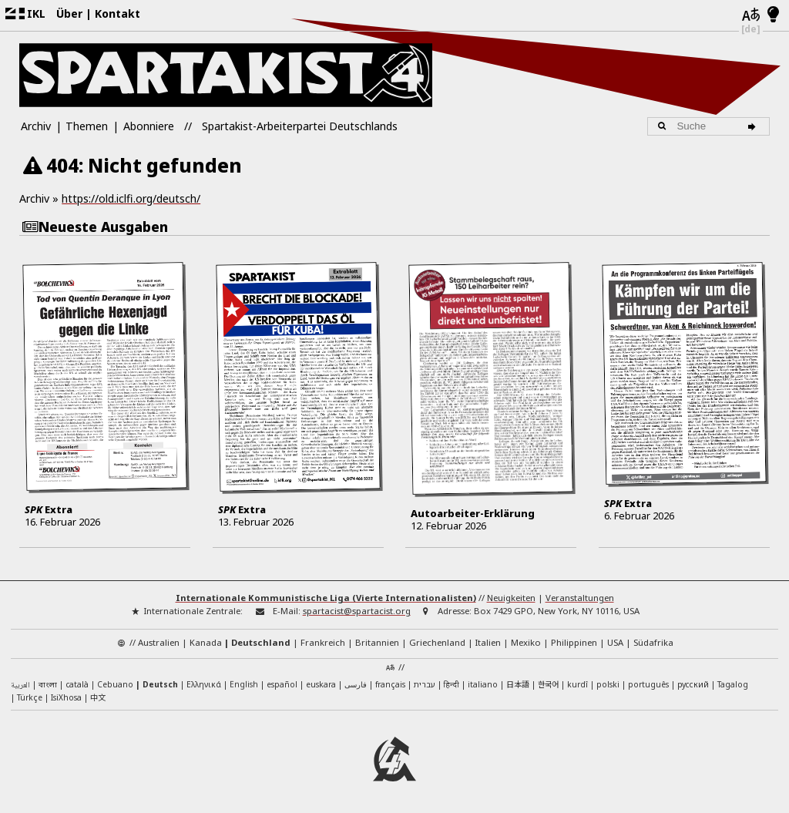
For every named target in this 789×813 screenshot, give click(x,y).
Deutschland (260, 641)
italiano (483, 683)
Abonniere (148, 126)
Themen (86, 126)
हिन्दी (451, 683)
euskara (321, 683)
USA (615, 641)
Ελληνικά (203, 683)
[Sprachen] (751, 15)
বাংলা (48, 685)
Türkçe (29, 697)
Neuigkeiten (511, 597)
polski (607, 683)
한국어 (548, 683)
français (390, 683)
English (244, 683)
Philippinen (574, 641)
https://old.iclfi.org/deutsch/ (131, 198)
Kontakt (117, 13)
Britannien (377, 641)
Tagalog (732, 683)
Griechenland (437, 641)
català (77, 683)
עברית (424, 683)
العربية (20, 684)
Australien (159, 641)
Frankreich (322, 641)
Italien (488, 641)
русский (693, 683)
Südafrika (653, 641)
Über (69, 13)
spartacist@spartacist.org (357, 610)
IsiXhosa (66, 697)
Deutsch (160, 683)
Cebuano (115, 683)
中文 (98, 697)
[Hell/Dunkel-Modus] (773, 15)
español (282, 683)
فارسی (355, 683)
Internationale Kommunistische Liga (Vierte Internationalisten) (326, 597)
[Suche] (754, 126)
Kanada (206, 641)
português (648, 683)
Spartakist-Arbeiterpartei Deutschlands (300, 126)
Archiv (36, 126)
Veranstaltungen (580, 597)
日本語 (517, 683)
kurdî (577, 683)
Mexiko (526, 641)
